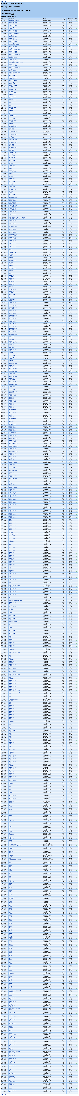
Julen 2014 (11, 945)
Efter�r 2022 (11, 303)
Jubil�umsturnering (13, 621)
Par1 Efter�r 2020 (12, 437)
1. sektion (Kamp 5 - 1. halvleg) (15, 861)
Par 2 (10, 490)
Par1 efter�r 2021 (12, 418)
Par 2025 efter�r (12, 59)
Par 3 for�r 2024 (12, 183)
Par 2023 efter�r (12, 200)
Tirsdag (10, 498)
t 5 (9, 824)
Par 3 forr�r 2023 (12, 281)
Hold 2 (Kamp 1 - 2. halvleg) (14, 585)
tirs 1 (10, 687)
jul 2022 (10, 300)
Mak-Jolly (11, 86)
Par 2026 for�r (12, 38)
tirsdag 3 (10, 670)
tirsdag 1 (10, 886)
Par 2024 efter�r (12, 132)
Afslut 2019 (11, 532)
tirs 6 (10, 702)
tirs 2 (10, 770)
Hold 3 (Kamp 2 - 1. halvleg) (14, 653)
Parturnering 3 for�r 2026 (14, 33)
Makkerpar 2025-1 (12, 104)
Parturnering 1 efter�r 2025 (14, 72)
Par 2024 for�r (12, 155)
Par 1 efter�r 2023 (13, 226)
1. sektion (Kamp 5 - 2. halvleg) (15, 859)
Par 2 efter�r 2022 (13, 299)
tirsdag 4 (10, 837)
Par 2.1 (10, 836)
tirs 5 (10, 720)
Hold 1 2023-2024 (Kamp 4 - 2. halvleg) (17, 217)
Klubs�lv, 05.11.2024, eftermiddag (16, 136)
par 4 (10, 703)
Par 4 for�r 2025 (12, 89)
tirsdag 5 (10, 628)
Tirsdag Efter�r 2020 (13, 438)
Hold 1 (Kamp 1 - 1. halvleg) (14, 692)
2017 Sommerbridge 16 (13, 699)
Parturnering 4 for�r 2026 (14, 20)
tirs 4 (10, 736)
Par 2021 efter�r (12, 394)
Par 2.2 (10, 822)
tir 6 (9, 804)
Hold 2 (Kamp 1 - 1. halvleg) (14, 586)
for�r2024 (11, 158)
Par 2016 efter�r (12, 755)
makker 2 (10, 665)
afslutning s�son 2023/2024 (14, 154)
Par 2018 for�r (12, 611)
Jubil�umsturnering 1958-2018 (15, 600)
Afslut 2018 (11, 609)
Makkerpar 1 (11, 881)
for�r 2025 (11, 91)
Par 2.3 (10, 802)
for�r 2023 (11, 249)
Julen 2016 (11, 751)
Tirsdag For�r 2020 (13, 458)
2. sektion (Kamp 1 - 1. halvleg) (15, 845)
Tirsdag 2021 (11, 392)
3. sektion (11, 855)
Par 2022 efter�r (12, 302)
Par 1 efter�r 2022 (13, 328)
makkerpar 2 (11, 752)
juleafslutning (11, 199)
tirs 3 (10, 643)
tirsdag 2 (10, 673)
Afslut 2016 (11, 799)
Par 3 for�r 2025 (12, 107)
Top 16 (10, 350)
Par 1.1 (10, 883)
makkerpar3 (11, 834)
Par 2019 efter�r (12, 492)
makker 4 (10, 612)
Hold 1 (10, 667)
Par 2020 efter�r (12, 435)
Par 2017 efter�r (12, 664)
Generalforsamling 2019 (14, 531)
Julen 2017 (11, 662)
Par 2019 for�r (12, 535)
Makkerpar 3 (11, 649)
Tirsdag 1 (10, 608)
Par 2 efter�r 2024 (13, 125)
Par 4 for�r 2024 (12, 152)
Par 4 (10, 461)
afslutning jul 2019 (12, 493)
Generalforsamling (12, 88)
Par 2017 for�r (12, 705)
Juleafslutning (11, 570)
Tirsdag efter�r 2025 (13, 51)
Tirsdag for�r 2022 (13, 353)
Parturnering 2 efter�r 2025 (14, 49)
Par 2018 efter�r (12, 573)
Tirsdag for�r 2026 (13, 22)
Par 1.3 (10, 854)
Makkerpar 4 (11, 541)
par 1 (10, 876)
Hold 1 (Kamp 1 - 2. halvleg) (14, 690)
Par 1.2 (10, 868)
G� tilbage (4, 1)
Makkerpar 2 (11, 278)
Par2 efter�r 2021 (12, 395)
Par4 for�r (11, 352)
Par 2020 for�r (12, 459)
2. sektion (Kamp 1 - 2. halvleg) (15, 844)
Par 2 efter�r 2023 (13, 197)
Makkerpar (11, 779)
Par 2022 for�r (12, 355)
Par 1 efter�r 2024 (13, 142)
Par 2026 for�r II (12, 28)
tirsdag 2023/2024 (12, 202)
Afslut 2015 (11, 898)
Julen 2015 (11, 851)
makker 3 (10, 639)
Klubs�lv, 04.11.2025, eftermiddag (16, 62)
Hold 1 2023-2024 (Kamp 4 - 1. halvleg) (17, 218)
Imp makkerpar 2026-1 (13, 31)
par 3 (10, 731)
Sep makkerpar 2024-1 (13, 131)
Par (9, 805)
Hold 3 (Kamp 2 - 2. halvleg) (14, 652)
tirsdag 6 (10, 613)
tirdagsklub (11, 540)
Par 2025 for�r (12, 112)
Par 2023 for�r (12, 250)
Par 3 (10, 473)
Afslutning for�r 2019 (13, 534)
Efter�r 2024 (11, 128)
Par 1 (10, 511)
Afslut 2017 (11, 700)
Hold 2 (10, 954)
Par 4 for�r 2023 (12, 252)
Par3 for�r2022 (12, 375)
